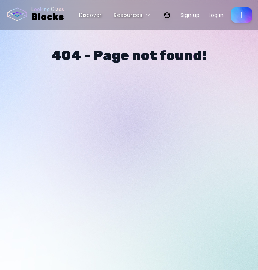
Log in (216, 15)
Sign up (190, 15)
